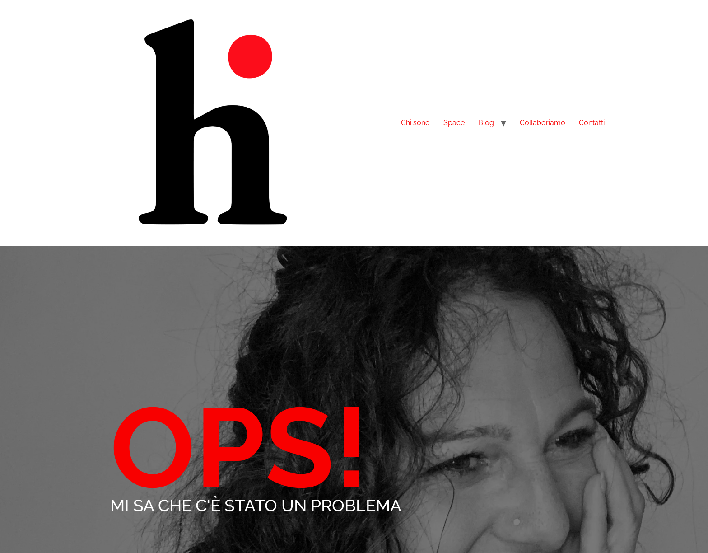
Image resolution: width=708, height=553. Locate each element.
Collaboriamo (542, 122)
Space (454, 122)
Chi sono (415, 122)
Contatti (592, 122)
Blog (486, 122)
